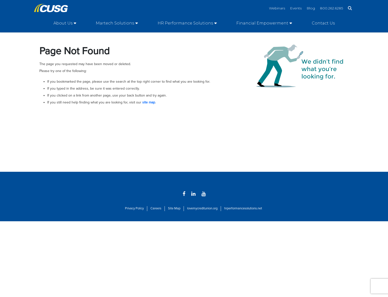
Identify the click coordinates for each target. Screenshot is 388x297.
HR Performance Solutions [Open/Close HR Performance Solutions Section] (185, 23)
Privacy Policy (134, 208)
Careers (155, 208)
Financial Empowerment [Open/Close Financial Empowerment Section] (262, 23)
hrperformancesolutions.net (243, 208)
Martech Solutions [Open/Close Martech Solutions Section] (115, 23)
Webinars (277, 8)
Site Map (174, 208)
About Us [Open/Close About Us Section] (63, 23)
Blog (311, 8)
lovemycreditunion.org (202, 208)
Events (296, 8)
